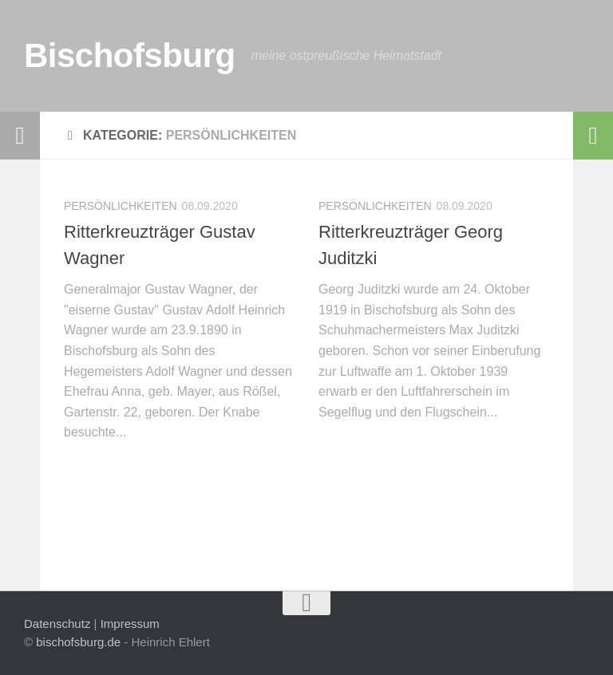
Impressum (130, 623)
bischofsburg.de (78, 642)
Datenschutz (57, 623)
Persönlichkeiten (120, 205)
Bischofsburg (129, 55)
